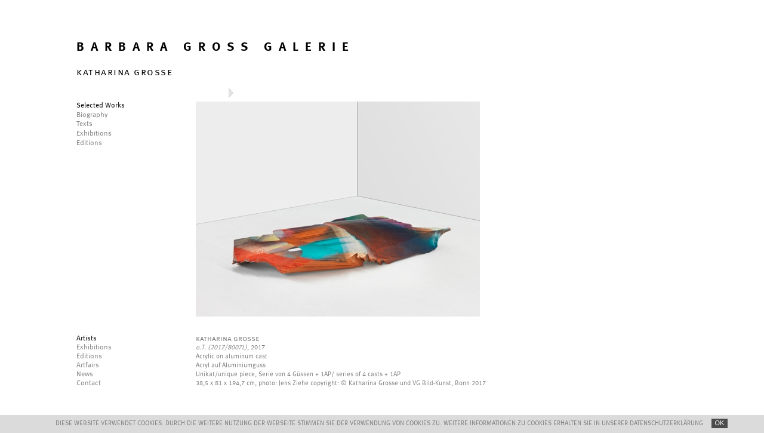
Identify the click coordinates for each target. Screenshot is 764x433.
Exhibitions (94, 347)
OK (720, 422)
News (84, 374)
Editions (89, 356)
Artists (86, 338)
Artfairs (87, 365)
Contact (88, 383)
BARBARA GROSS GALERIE (215, 47)
